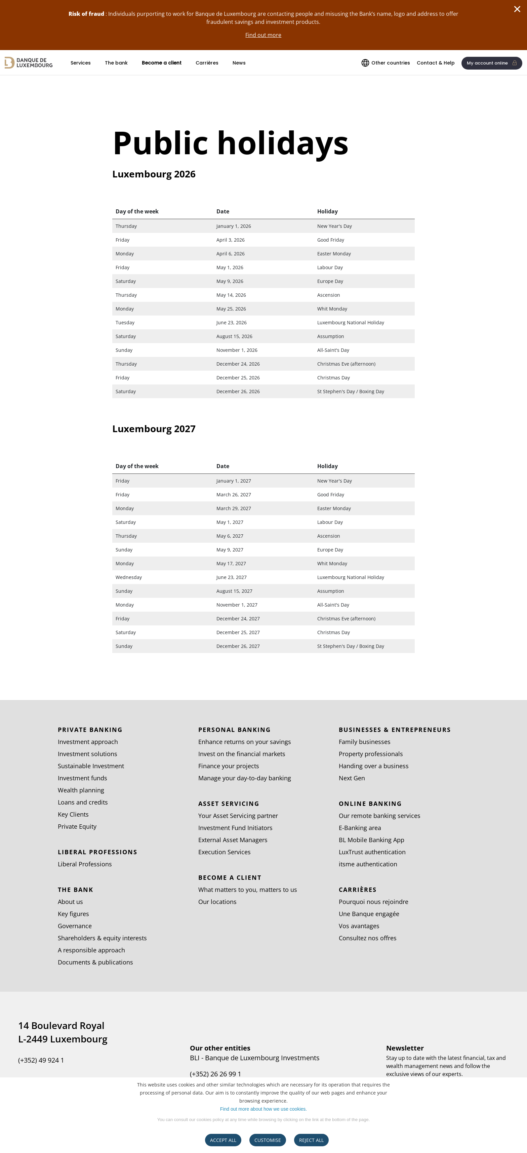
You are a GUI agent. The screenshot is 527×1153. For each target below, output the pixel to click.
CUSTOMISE (267, 1140)
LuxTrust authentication (372, 852)
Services (81, 62)
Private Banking (90, 730)
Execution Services (224, 852)
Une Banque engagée (369, 914)
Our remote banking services (379, 816)
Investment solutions (87, 754)
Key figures (73, 914)
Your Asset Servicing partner (238, 816)
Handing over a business (374, 766)
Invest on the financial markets (241, 754)
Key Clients (73, 814)
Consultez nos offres (368, 938)
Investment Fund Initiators (235, 828)
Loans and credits (83, 802)
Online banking (370, 803)
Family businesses (365, 742)
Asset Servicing (228, 803)
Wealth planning (81, 790)
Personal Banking (234, 730)
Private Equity (77, 826)
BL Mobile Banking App (371, 840)
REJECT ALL (311, 1140)
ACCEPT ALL (223, 1140)
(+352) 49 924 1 (41, 1060)
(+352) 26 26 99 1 (215, 1074)
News (239, 62)
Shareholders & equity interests (102, 938)
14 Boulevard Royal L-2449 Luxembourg (63, 1032)
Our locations (217, 902)
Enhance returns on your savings (244, 742)
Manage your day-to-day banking (244, 778)
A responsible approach (91, 950)
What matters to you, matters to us (247, 890)
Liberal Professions (97, 852)
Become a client (161, 62)
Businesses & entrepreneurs (395, 730)
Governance (75, 926)
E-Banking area (360, 828)
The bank (116, 62)
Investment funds (82, 778)
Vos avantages (359, 926)
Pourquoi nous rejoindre (373, 902)
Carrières (207, 62)
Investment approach (88, 742)
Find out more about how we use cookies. (263, 1109)
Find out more (263, 35)
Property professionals (371, 754)
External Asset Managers (233, 840)
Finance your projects (228, 766)
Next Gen (352, 778)
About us (70, 902)
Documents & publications (95, 962)
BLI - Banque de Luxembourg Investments (255, 1058)
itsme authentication (368, 864)
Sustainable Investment (91, 766)
